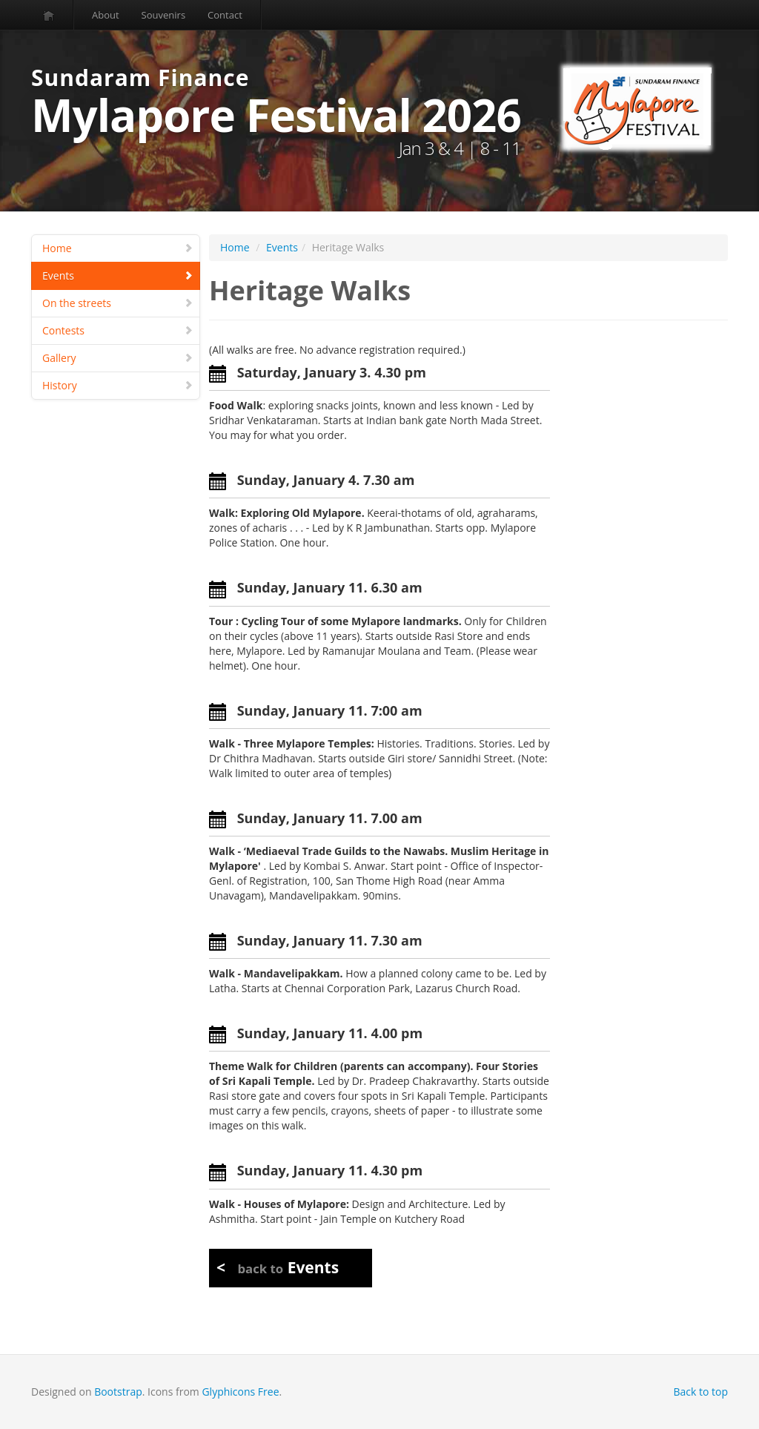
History (117, 385)
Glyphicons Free (240, 1392)
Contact (225, 15)
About (105, 15)
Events (117, 275)
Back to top (700, 1392)
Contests (117, 330)
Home (117, 248)
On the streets (117, 303)
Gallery (117, 358)
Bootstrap (118, 1392)
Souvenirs (163, 15)
